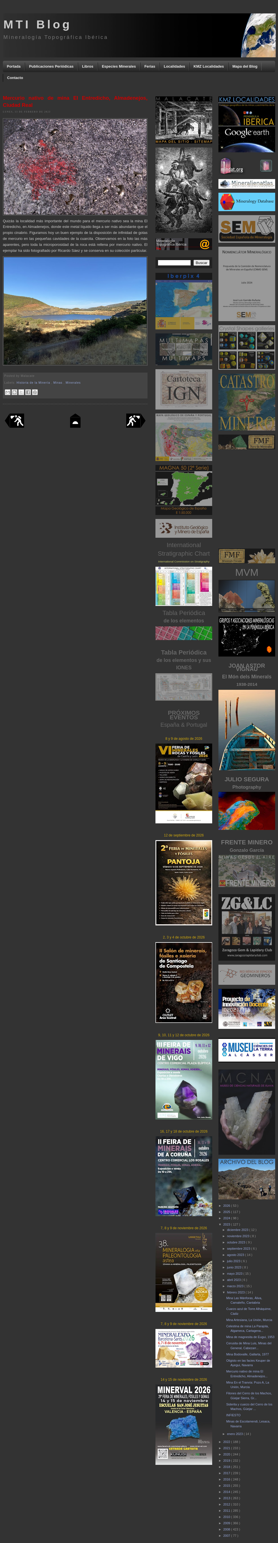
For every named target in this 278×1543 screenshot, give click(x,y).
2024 (227, 1218)
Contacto (15, 78)
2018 (227, 1467)
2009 (227, 1523)
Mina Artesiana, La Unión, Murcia (249, 1320)
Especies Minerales (119, 66)
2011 (227, 1510)
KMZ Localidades (208, 66)
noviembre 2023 (238, 1236)
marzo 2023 (235, 1286)
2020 (227, 1454)
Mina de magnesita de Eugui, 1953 (250, 1337)
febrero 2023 (236, 1292)
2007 (227, 1535)
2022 (227, 1442)
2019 (227, 1460)
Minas (58, 382)
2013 (227, 1498)
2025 (227, 1212)
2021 (227, 1448)
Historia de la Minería (34, 382)
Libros (87, 66)
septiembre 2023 (239, 1248)
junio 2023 (234, 1267)
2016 (227, 1479)
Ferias (149, 66)
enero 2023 (235, 1434)
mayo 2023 (235, 1273)
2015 (227, 1485)
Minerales (73, 382)
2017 (227, 1473)
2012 (227, 1504)
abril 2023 (234, 1280)
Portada (13, 66)
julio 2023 (234, 1261)
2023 (227, 1224)
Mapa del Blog (244, 66)
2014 (227, 1492)
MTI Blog (37, 24)
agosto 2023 (236, 1255)
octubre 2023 (236, 1242)
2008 (227, 1529)
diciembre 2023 (238, 1230)
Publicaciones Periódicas (51, 66)
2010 (227, 1517)
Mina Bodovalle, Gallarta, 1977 (247, 1354)
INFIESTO (233, 1415)
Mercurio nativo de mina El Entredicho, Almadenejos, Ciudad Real (75, 101)
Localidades (174, 66)
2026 (227, 1205)
